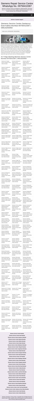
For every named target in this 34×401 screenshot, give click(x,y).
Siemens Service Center (7, 15)
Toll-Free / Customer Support (17, 19)
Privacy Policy (13, 396)
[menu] (31, 15)
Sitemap (3, 396)
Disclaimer (8, 396)
